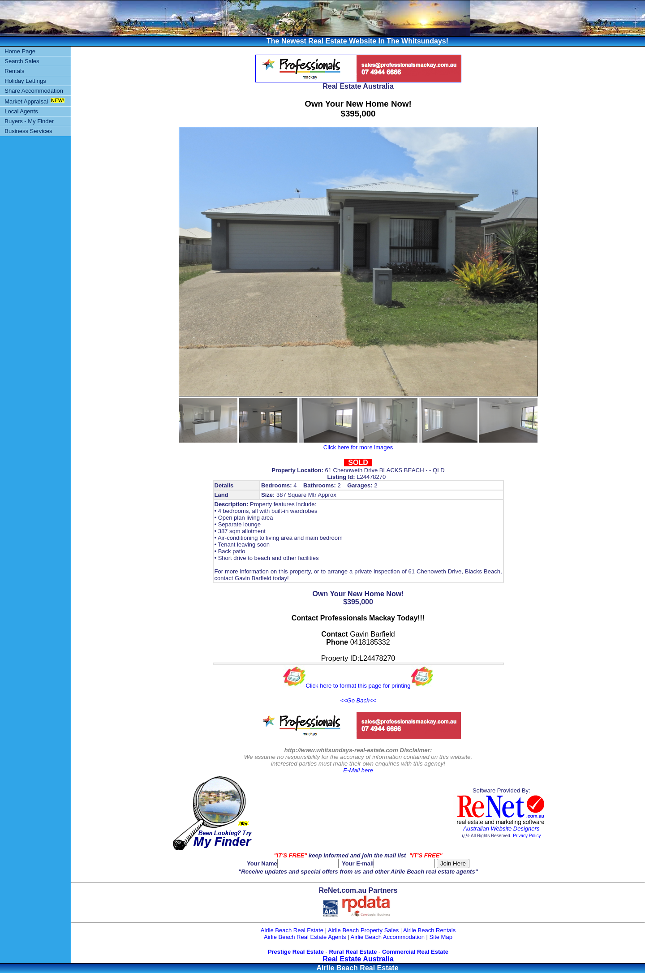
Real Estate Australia (358, 959)
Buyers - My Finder (29, 121)
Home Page (19, 51)
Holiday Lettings (25, 80)
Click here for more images (358, 447)
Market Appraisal (26, 101)
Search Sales (21, 61)
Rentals (14, 71)
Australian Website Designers (501, 828)
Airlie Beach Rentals (429, 930)
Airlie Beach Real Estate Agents (305, 937)
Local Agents (21, 111)
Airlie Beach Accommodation (388, 937)
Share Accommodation (33, 90)
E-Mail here (358, 770)
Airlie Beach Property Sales (363, 930)
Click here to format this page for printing (358, 685)
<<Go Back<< (358, 700)
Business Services (28, 131)
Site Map (441, 937)
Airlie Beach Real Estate (292, 930)
